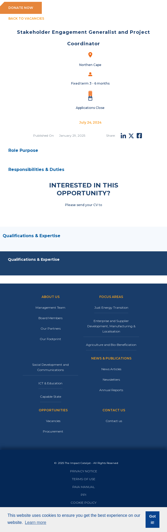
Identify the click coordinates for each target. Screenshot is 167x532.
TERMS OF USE (83, 479)
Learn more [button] (35, 522)
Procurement (53, 431)
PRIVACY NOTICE (83, 471)
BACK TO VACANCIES (26, 18)
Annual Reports (111, 390)
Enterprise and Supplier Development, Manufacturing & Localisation (111, 326)
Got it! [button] (152, 519)
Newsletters (111, 379)
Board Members (50, 318)
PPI (83, 495)
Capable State (50, 396)
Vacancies (53, 421)
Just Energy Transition (111, 307)
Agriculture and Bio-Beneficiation (111, 345)
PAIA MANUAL (83, 487)
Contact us (114, 421)
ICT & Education (50, 383)
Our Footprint (50, 339)
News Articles (111, 369)
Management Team (50, 307)
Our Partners (51, 328)
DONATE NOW (20, 8)
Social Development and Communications (50, 367)
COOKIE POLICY (83, 503)
